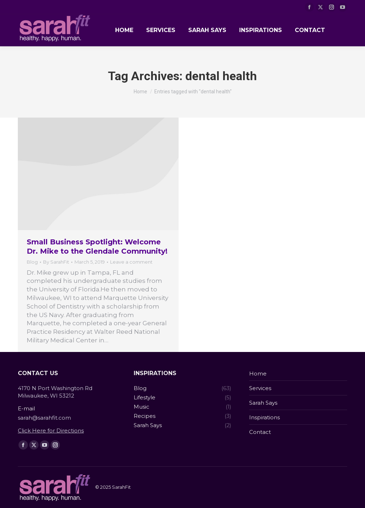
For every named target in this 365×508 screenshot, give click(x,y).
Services (260, 388)
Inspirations (264, 417)
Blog (32, 262)
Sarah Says (263, 402)
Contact (260, 432)
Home (258, 373)
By (56, 262)
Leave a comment (131, 262)
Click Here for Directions (51, 430)
